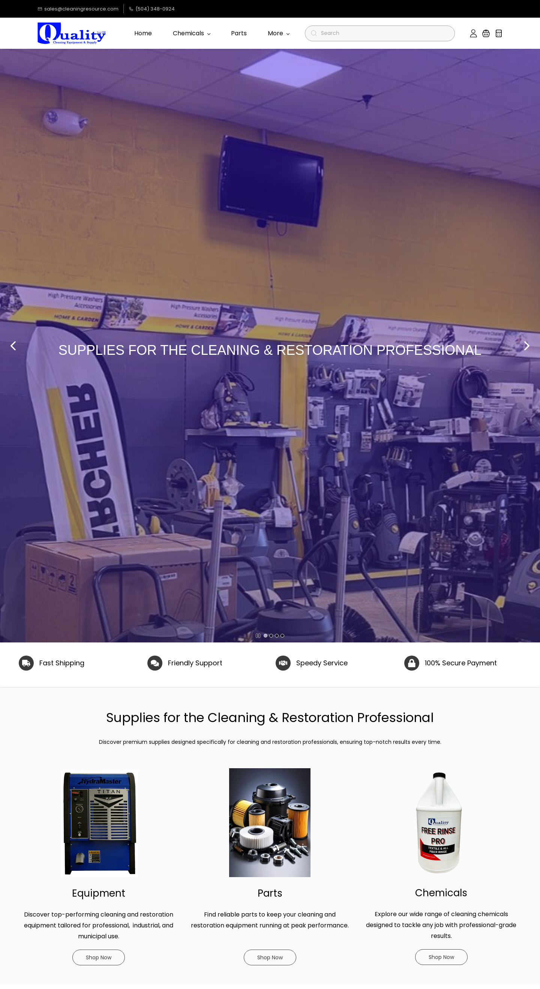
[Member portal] (473, 33)
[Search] (383, 33)
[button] (486, 33)
